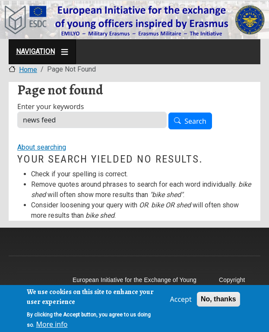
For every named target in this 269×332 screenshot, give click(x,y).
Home (28, 70)
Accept (180, 300)
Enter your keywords (50, 106)
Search (195, 121)
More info (51, 325)
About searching (41, 147)
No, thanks (218, 300)
